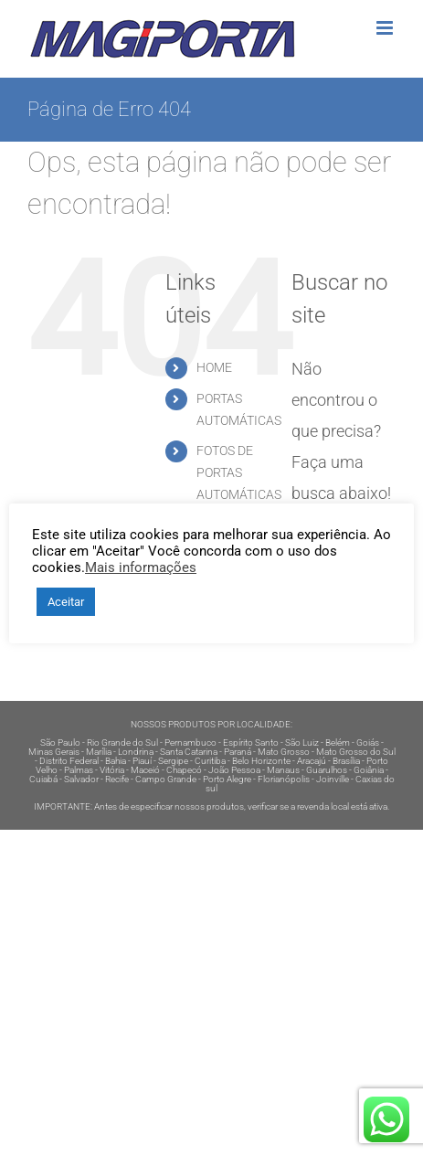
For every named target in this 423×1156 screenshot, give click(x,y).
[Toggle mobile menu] (386, 27)
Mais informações (140, 567)
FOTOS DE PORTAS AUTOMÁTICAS (238, 472)
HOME (214, 367)
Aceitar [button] (66, 602)
